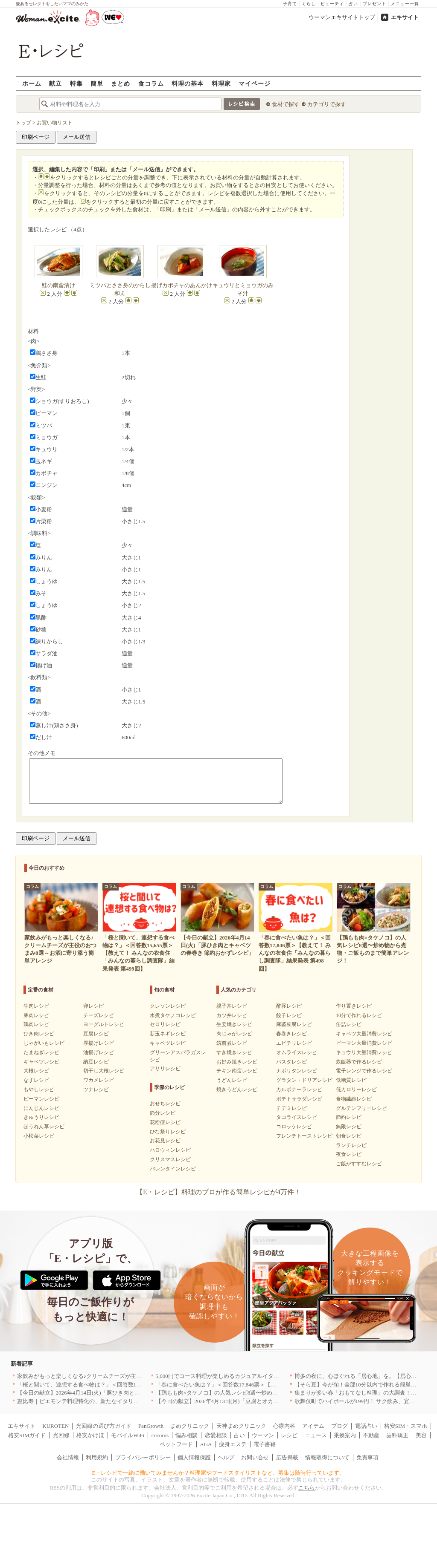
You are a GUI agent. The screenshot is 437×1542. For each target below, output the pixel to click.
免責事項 (367, 1457)
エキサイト (405, 17)
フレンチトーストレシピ (304, 1136)
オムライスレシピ (296, 1052)
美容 (421, 1435)
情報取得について (327, 1457)
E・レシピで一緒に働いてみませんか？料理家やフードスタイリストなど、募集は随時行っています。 (218, 1473)
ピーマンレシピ (41, 1099)
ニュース (316, 1435)
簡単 (96, 83)
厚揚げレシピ (98, 1043)
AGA (206, 1444)
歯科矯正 (397, 1435)
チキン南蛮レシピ (236, 1071)
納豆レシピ (96, 1062)
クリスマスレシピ (170, 1159)
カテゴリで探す (326, 104)
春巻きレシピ (291, 1034)
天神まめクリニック (241, 1426)
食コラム (151, 83)
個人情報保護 (194, 1457)
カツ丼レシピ (231, 1015)
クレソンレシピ (168, 1006)
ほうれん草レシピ (43, 1127)
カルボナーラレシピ (299, 1089)
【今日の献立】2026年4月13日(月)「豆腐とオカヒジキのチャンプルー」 (245, 1401)
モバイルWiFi (127, 1435)
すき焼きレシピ (234, 1052)
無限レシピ (348, 1127)
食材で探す (286, 104)
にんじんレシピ (41, 1108)
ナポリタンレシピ (296, 1071)
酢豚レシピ (289, 1006)
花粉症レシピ (165, 1122)
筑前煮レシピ (231, 1043)
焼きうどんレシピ (236, 1089)
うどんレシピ (231, 1080)
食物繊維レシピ (354, 1099)
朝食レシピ (348, 1136)
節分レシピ (162, 1113)
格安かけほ (90, 1435)
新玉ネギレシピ (168, 1034)
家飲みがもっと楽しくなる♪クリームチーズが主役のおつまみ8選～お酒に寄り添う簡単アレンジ (136, 1376)
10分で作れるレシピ (359, 1015)
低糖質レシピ (351, 1080)
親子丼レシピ (231, 1006)
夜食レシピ (348, 1154)
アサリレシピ (165, 1069)
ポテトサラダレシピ (299, 1099)
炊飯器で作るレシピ (359, 1062)
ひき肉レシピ (38, 1034)
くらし (309, 3)
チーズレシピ (98, 1015)
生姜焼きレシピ (234, 1024)
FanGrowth (150, 1426)
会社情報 (68, 1457)
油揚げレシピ (98, 1052)
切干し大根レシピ (103, 1071)
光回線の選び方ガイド (103, 1426)
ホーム (31, 83)
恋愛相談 (216, 1435)
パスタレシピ (291, 1062)
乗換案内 (345, 1435)
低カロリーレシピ (356, 1089)
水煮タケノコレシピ (173, 1015)
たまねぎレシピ (41, 1052)
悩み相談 (186, 1435)
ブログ (339, 1426)
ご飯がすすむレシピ (359, 1164)
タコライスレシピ (296, 1117)
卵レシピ (93, 1006)
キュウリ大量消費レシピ (364, 1052)
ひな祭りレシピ (168, 1132)
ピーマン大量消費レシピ (364, 1043)
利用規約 (97, 1457)
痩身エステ (233, 1444)
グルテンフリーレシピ (361, 1108)
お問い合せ (255, 1457)
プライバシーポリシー (143, 1457)
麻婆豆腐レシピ (294, 1024)
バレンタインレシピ (173, 1169)
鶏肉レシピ (36, 1024)
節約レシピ (348, 1117)
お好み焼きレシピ (236, 1062)
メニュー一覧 (405, 3)
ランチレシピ (351, 1145)
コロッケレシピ (294, 1127)
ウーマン (263, 1435)
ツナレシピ (96, 1089)
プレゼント (374, 3)
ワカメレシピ (98, 1080)
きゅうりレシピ (41, 1117)
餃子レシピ (289, 1015)
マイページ (255, 83)
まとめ (120, 83)
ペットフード (176, 1444)
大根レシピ (36, 1071)
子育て (290, 3)
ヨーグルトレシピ (103, 1024)
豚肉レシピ (36, 1015)
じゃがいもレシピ (43, 1043)
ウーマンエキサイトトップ (342, 17)
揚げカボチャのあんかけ (181, 285)
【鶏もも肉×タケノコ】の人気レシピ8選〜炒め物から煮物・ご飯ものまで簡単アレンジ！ (267, 1392)
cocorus (160, 1435)
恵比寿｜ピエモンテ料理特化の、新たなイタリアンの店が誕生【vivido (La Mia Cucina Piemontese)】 (140, 1401)
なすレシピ (36, 1080)
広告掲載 (287, 1457)
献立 (55, 83)
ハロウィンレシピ (170, 1150)
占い (353, 3)
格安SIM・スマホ (405, 1426)
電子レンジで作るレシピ (364, 1071)
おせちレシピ (165, 1104)
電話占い (366, 1426)
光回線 (61, 1435)
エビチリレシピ (294, 1043)
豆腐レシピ (96, 1034)
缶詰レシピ (348, 1024)
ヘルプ (226, 1457)
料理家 (221, 83)
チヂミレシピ (291, 1108)
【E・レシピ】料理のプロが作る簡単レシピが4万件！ (218, 1192)
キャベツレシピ (41, 1062)
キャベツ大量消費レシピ (364, 1034)
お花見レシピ (165, 1141)
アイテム (313, 1426)
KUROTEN (55, 1426)
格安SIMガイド (27, 1435)
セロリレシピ (165, 1024)
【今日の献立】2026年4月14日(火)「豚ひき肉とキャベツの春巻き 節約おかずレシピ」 (123, 1392)
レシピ (289, 1435)
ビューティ (332, 3)
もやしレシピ (38, 1089)
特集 (76, 83)
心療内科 (284, 1426)
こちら (306, 1487)
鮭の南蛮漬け (58, 285)
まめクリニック (189, 1426)
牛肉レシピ (36, 1006)
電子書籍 (264, 1444)
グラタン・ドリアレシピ (304, 1080)
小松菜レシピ (38, 1136)
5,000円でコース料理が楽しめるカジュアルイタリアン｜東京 (231, 1376)
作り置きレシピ (354, 1006)
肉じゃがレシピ (234, 1034)
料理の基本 (188, 83)
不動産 (371, 1435)
